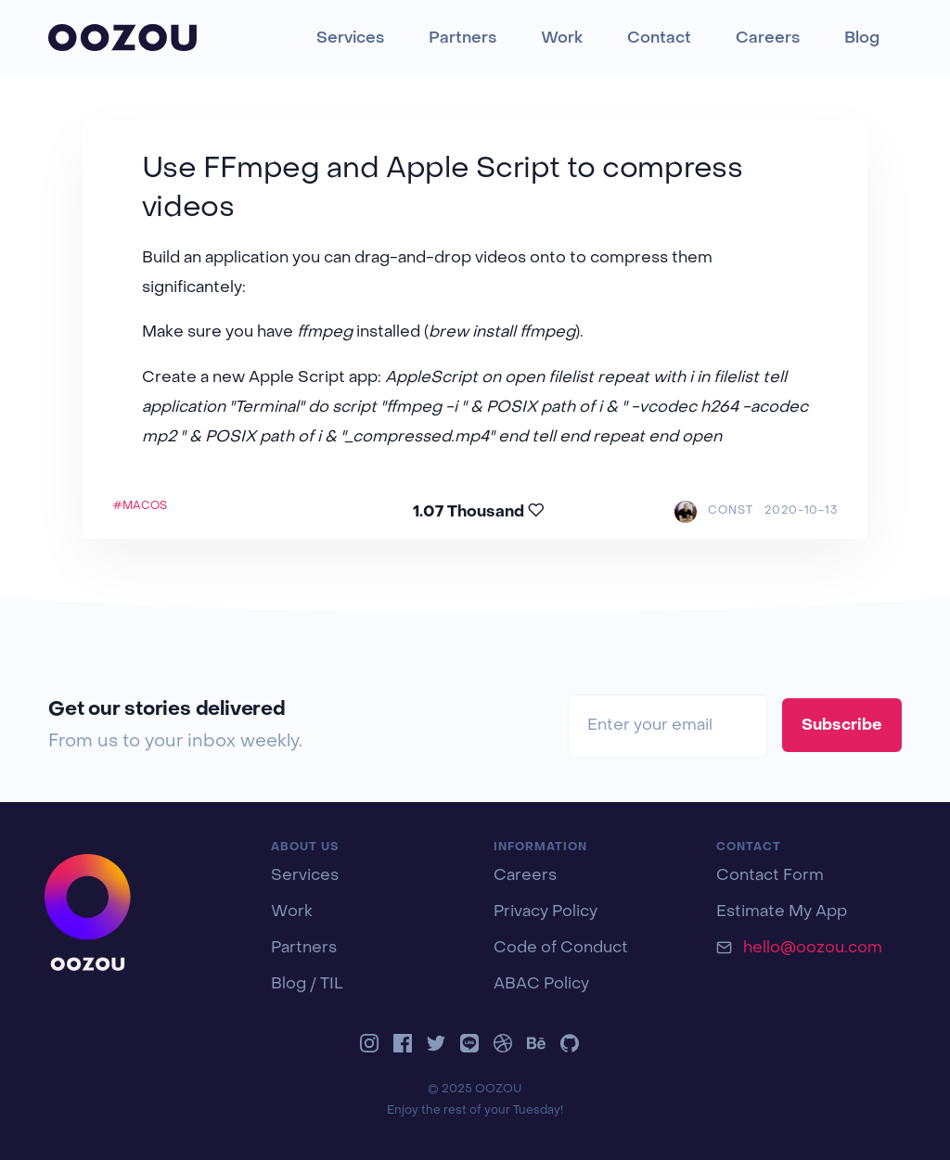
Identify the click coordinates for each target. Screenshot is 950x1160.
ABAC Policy (541, 984)
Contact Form (770, 876)
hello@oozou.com (812, 948)
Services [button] (350, 38)
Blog (861, 38)
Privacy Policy (545, 912)
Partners (462, 38)
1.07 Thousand (478, 511)
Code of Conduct (561, 948)
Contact (659, 38)
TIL (331, 984)
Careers (768, 38)
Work (562, 38)
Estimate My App (781, 912)
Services (305, 876)
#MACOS (139, 506)
